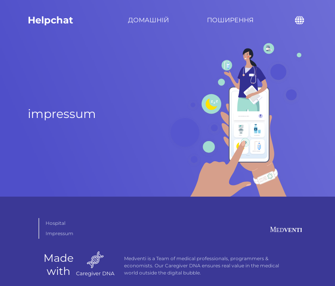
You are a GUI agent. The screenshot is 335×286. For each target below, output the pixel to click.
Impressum (59, 233)
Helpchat (50, 20)
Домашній (148, 20)
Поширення (230, 20)
